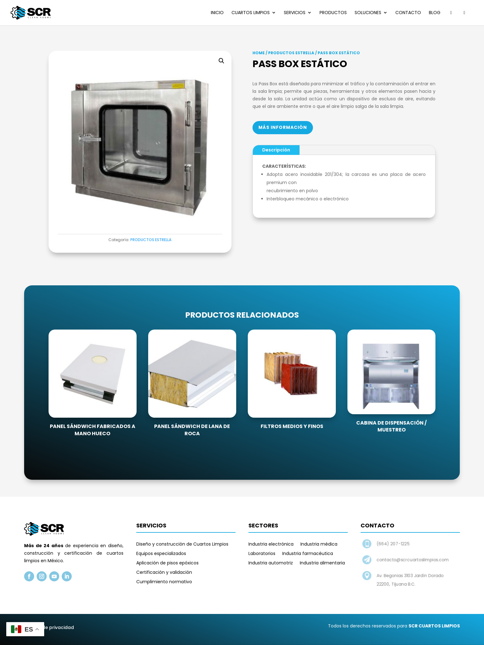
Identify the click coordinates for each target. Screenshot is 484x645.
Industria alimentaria (322, 563)
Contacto (408, 13)
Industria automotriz (270, 563)
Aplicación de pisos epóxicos (167, 563)
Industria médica (318, 544)
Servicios (294, 13)
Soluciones (368, 13)
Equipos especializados (161, 554)
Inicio (217, 13)
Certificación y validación (164, 572)
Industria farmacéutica (307, 554)
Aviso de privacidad (51, 627)
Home (258, 53)
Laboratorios (261, 554)
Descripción (276, 150)
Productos (333, 13)
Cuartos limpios (251, 13)
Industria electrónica (271, 544)
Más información (282, 127)
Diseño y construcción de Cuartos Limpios (182, 544)
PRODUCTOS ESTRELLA (150, 239)
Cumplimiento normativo (164, 582)
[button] (221, 60)
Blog (434, 13)
